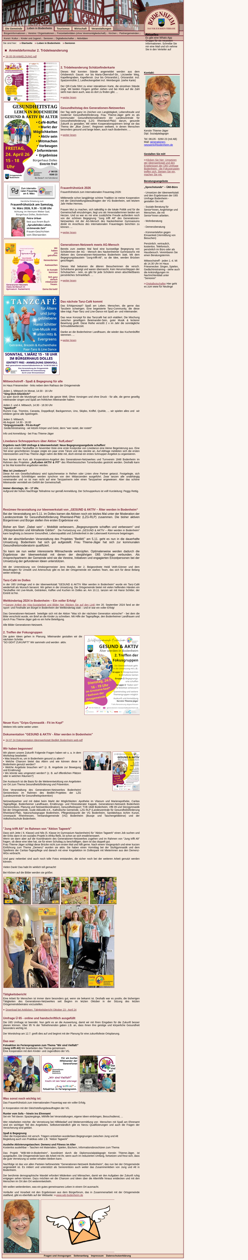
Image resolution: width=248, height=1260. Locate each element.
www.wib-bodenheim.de (69, 1195)
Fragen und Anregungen (58, 1255)
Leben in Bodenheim (39, 28)
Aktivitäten (82, 38)
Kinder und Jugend (31, 38)
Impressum (97, 1255)
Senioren (48, 38)
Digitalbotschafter (65, 38)
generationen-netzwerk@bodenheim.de (158, 143)
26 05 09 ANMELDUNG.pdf (21, 56)
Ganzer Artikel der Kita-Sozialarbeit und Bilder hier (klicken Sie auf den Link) (50, 604)
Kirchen (113, 33)
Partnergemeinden (129, 33)
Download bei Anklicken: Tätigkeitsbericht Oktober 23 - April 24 (41, 1009)
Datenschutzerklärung (118, 1255)
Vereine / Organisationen (41, 33)
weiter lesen (69, 97)
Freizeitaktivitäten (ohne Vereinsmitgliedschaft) (81, 33)
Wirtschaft (80, 28)
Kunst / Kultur (11, 38)
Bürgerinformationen (14, 33)
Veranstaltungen (101, 28)
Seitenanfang (81, 1255)
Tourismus (63, 28)
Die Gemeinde (13, 28)
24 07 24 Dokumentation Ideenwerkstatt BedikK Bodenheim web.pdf (44, 740)
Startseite (27, 43)
